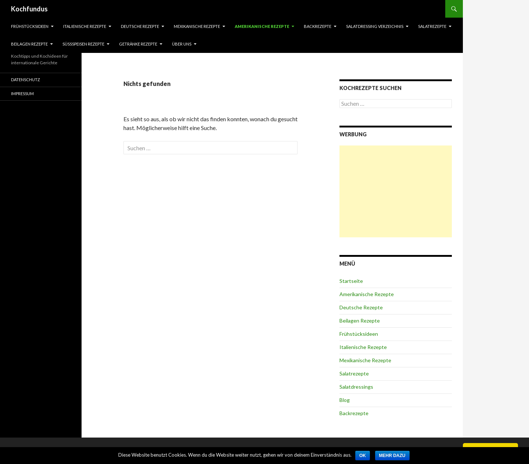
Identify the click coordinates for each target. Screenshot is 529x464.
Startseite (351, 281)
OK (362, 455)
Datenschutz (25, 79)
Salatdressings (356, 387)
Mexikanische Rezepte (197, 26)
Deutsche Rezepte (140, 26)
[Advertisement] (395, 191)
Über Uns (181, 44)
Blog (344, 400)
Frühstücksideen (29, 26)
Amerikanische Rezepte (262, 26)
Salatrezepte (432, 26)
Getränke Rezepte (138, 44)
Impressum (22, 93)
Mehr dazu (392, 455)
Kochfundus (29, 9)
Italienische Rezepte (84, 26)
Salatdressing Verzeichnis (374, 26)
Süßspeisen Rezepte (83, 44)
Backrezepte (317, 26)
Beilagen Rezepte (29, 44)
